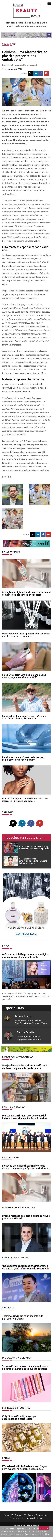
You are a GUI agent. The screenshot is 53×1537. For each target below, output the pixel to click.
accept (44, 1528)
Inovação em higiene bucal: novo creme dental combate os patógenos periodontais (26, 593)
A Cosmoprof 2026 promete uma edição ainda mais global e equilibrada (25, 955)
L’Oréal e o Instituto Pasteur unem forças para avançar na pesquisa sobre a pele (24, 1467)
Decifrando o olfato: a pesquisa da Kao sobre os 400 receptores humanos (26, 634)
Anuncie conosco (36, 1515)
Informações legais (34, 1518)
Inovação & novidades (17, 1357)
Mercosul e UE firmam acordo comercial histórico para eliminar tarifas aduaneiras (24, 1117)
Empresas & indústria (16, 1407)
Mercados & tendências (17, 1057)
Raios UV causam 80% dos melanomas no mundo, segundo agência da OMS (24, 676)
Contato (18, 1515)
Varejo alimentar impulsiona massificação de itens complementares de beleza (25, 1067)
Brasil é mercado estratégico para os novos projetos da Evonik (26, 1217)
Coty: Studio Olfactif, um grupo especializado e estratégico (19, 1417)
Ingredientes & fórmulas (18, 1207)
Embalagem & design (15, 1257)
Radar (6, 1457)
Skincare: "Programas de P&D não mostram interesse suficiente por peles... (25, 799)
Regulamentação (13, 1107)
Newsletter (15, 1518)
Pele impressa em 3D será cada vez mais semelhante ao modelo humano (23, 758)
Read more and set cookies (37, 1534)
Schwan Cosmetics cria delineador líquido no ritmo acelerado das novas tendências (25, 1367)
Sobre (6, 1515)
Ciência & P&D (9, 44)
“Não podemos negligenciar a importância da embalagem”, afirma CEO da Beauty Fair (25, 1267)
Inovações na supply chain (24, 838)
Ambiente (8, 1307)
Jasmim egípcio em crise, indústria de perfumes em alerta (22, 1317)
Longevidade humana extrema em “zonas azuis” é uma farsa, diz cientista (24, 717)
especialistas (14, 1008)
